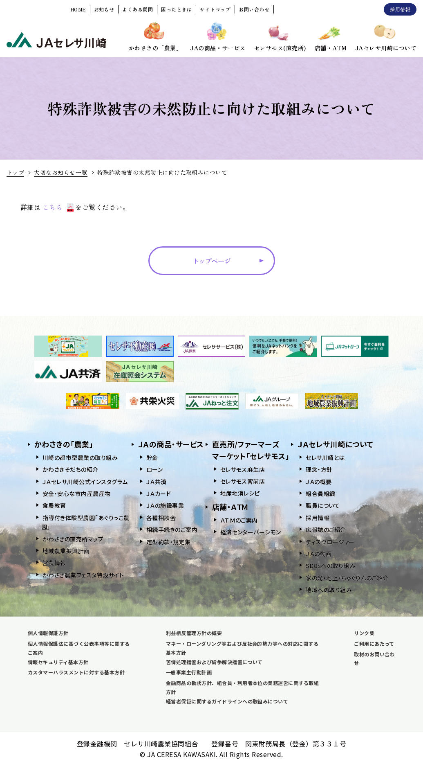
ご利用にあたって (374, 643)
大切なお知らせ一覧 (60, 172)
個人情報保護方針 (48, 632)
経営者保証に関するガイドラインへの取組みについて (227, 701)
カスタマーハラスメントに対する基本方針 (76, 672)
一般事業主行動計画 (189, 672)
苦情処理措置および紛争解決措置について (214, 661)
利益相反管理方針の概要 (194, 632)
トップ (15, 172)
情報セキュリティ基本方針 (58, 661)
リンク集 (364, 632)
